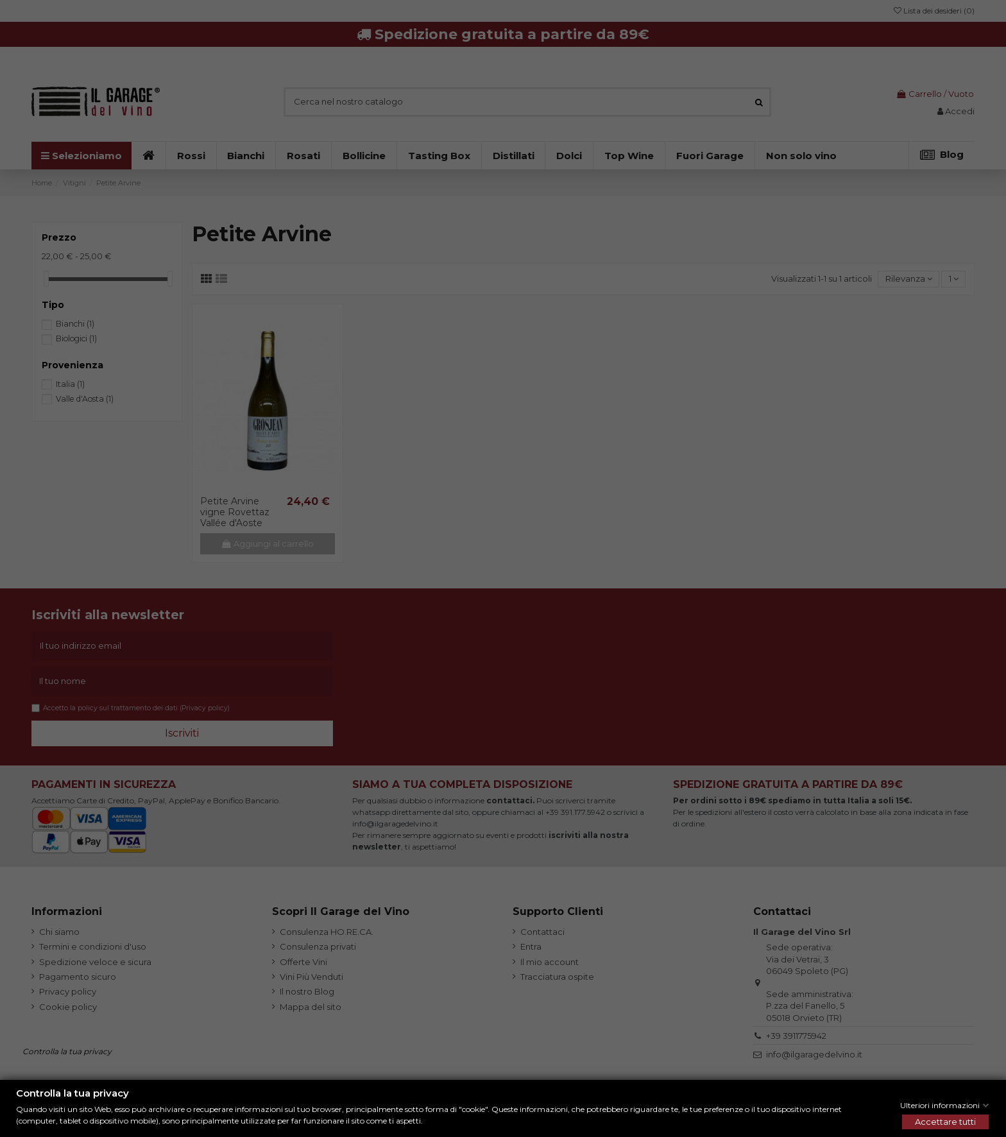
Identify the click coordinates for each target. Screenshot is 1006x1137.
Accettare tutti (945, 1121)
